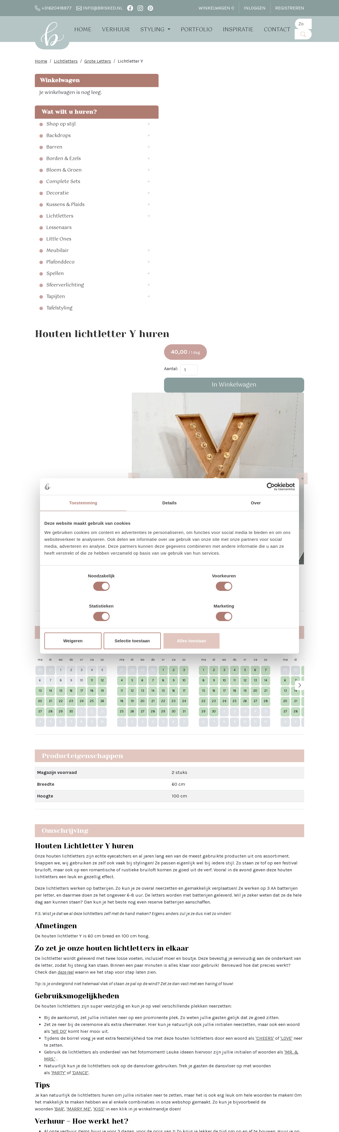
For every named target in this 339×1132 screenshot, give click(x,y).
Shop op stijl (61, 142)
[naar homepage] (55, 35)
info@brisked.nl (99, 8)
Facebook (211, 996)
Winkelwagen (59, 82)
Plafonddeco (60, 279)
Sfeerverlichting (65, 302)
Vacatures (100, 1078)
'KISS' (274, 760)
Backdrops (58, 153)
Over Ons (99, 996)
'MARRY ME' (254, 760)
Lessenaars (59, 245)
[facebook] (130, 8)
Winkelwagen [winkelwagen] (216, 8)
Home (87, 29)
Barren (54, 165)
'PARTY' (184, 724)
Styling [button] (158, 29)
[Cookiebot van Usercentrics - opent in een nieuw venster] (269, 501)
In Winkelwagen (273, 135)
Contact (282, 29)
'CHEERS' (144, 696)
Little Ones (58, 256)
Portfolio (201, 29)
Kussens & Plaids (65, 222)
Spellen (55, 291)
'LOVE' (165, 696)
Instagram (211, 1006)
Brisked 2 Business (110, 1051)
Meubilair (57, 268)
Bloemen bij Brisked (166, 1030)
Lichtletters (66, 63)
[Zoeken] (308, 34)
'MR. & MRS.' (176, 710)
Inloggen (255, 8)
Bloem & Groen (64, 187)
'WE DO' (195, 682)
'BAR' (234, 760)
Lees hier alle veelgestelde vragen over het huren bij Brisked (168, 888)
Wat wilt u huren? (55, 125)
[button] (88, 142)
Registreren (289, 8)
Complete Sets (63, 199)
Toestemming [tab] (83, 518)
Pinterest (210, 1016)
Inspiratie (243, 29)
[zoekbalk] (308, 24)
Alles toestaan (253, 625)
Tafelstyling (59, 325)
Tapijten (55, 314)
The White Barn (105, 1089)
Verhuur (121, 29)
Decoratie (57, 210)
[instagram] (140, 8)
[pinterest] (150, 8)
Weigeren (85, 625)
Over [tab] (256, 518)
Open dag (100, 1023)
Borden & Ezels (63, 176)
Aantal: (249, 118)
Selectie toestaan (169, 625)
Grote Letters (97, 63)
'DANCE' (206, 724)
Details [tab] (169, 518)
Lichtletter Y (130, 63)
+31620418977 (53, 8)
